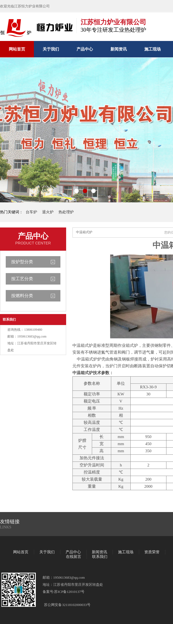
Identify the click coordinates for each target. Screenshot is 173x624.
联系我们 (9, 319)
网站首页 (17, 49)
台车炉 (31, 212)
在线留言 (73, 557)
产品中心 (85, 49)
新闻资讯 (118, 49)
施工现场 (152, 49)
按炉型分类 (22, 261)
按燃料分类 (22, 295)
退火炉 (48, 212)
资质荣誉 (152, 552)
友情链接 (10, 521)
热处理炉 (66, 212)
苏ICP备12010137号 (69, 592)
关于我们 (51, 49)
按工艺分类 (22, 278)
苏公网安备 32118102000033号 (67, 605)
